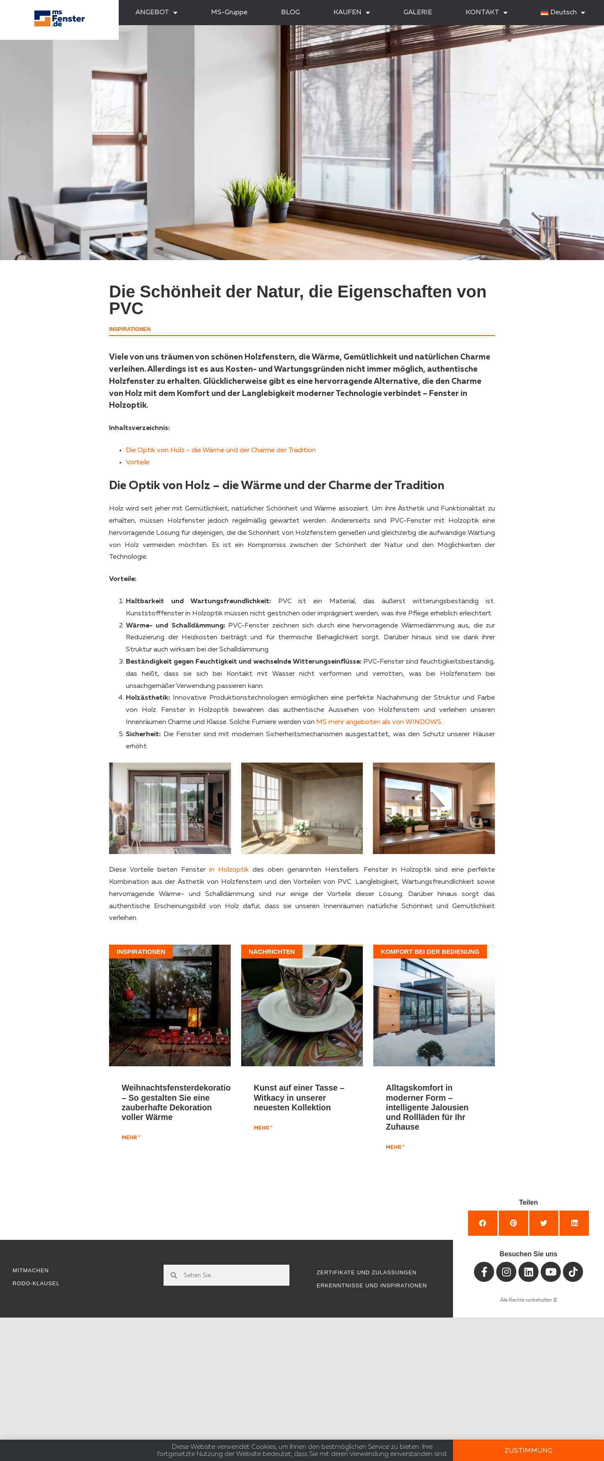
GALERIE (418, 12)
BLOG (290, 12)
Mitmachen (31, 1270)
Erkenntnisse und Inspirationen (372, 1285)
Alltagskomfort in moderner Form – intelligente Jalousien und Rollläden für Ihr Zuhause (427, 1107)
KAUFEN (351, 12)
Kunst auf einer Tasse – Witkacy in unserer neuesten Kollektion (299, 1097)
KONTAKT (487, 12)
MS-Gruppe (229, 12)
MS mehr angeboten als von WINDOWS (378, 722)
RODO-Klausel (36, 1283)
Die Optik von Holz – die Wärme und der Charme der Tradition (221, 450)
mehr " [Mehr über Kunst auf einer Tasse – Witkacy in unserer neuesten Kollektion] (263, 1128)
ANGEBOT (156, 12)
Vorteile (138, 462)
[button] (482, 1223)
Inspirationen (130, 329)
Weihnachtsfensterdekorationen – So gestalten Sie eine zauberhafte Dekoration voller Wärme (183, 1102)
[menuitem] (563, 12)
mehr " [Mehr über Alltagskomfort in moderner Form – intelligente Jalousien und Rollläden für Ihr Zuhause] (395, 1147)
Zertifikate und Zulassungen (367, 1272)
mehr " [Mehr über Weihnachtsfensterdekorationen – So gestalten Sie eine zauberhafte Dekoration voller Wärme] (131, 1138)
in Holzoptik (229, 870)
